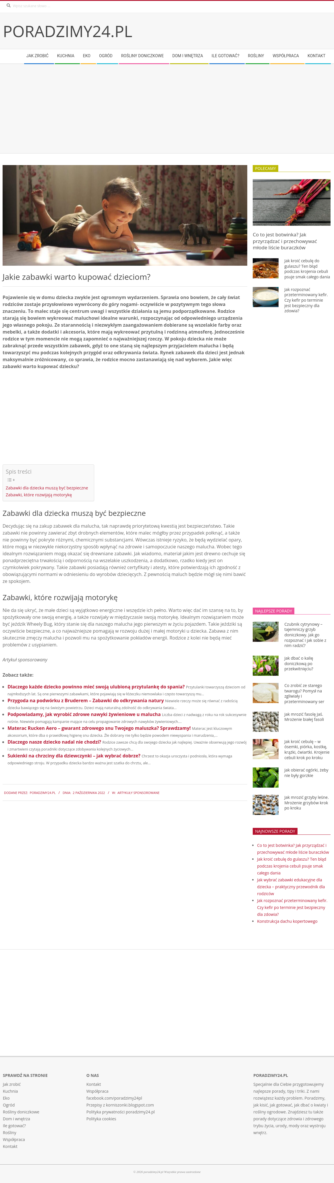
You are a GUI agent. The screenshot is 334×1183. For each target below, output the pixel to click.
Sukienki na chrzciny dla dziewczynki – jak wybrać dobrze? (73, 756)
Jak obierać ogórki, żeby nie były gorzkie (306, 772)
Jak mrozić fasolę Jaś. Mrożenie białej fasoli (304, 716)
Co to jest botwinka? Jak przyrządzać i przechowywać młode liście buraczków (285, 241)
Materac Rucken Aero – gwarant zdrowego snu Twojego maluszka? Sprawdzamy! (99, 728)
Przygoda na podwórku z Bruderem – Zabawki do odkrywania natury (85, 700)
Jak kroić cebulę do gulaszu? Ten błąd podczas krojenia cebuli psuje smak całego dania (307, 269)
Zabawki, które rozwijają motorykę (39, 494)
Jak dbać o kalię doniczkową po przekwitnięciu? (298, 663)
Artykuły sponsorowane (138, 792)
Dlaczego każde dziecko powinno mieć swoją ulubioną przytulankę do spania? (96, 687)
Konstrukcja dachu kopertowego (287, 921)
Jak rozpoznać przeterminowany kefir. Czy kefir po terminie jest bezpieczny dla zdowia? (306, 300)
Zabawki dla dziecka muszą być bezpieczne (47, 488)
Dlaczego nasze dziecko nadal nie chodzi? (54, 742)
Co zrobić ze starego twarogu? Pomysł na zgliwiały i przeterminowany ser (304, 693)
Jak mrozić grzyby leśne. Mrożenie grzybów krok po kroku (306, 803)
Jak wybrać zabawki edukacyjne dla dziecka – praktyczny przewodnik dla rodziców (291, 886)
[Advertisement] (167, 108)
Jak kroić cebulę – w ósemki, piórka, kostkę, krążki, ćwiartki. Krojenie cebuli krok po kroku (306, 749)
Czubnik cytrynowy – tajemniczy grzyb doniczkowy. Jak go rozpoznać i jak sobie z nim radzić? (305, 634)
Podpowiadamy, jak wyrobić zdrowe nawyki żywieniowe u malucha (84, 714)
